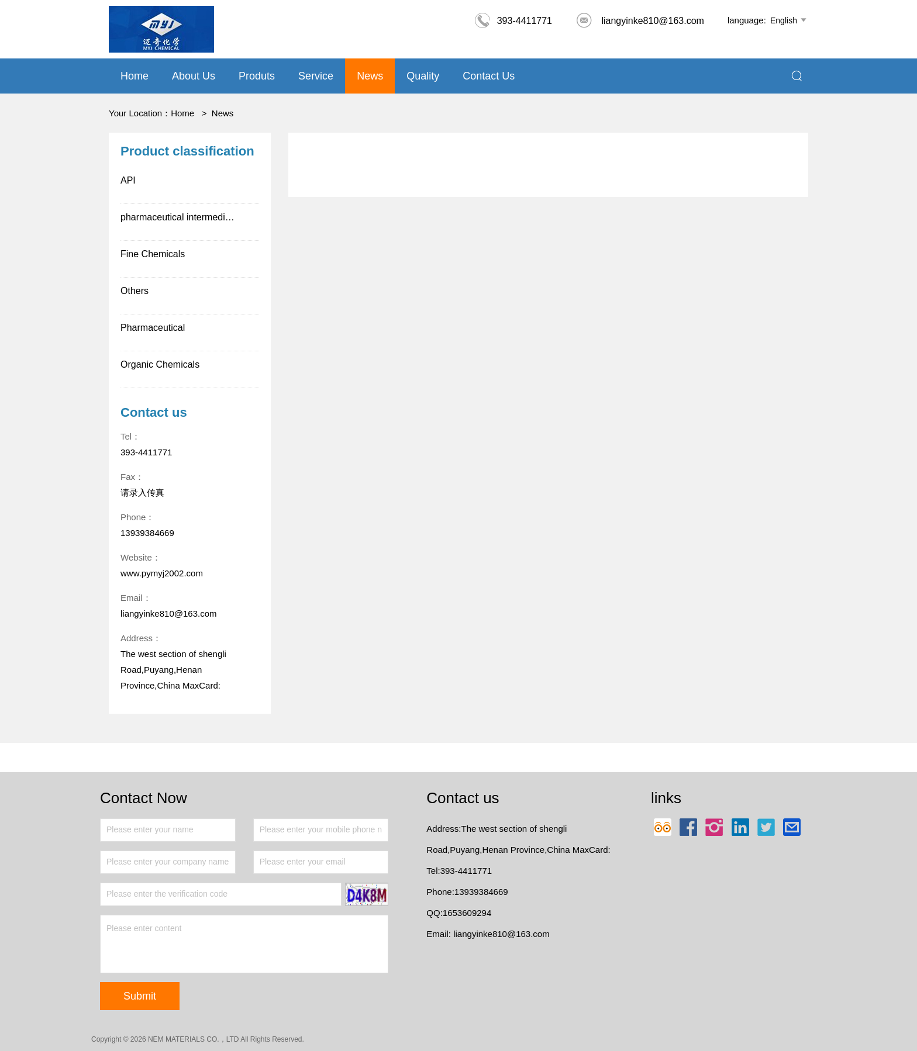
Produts (257, 76)
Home (134, 76)
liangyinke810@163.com (639, 21)
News (370, 76)
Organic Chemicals (159, 364)
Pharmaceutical (152, 328)
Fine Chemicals (152, 254)
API (128, 180)
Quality (422, 76)
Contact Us (489, 76)
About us (193, 76)
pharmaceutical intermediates (181, 217)
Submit (139, 996)
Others (134, 291)
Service (315, 76)
